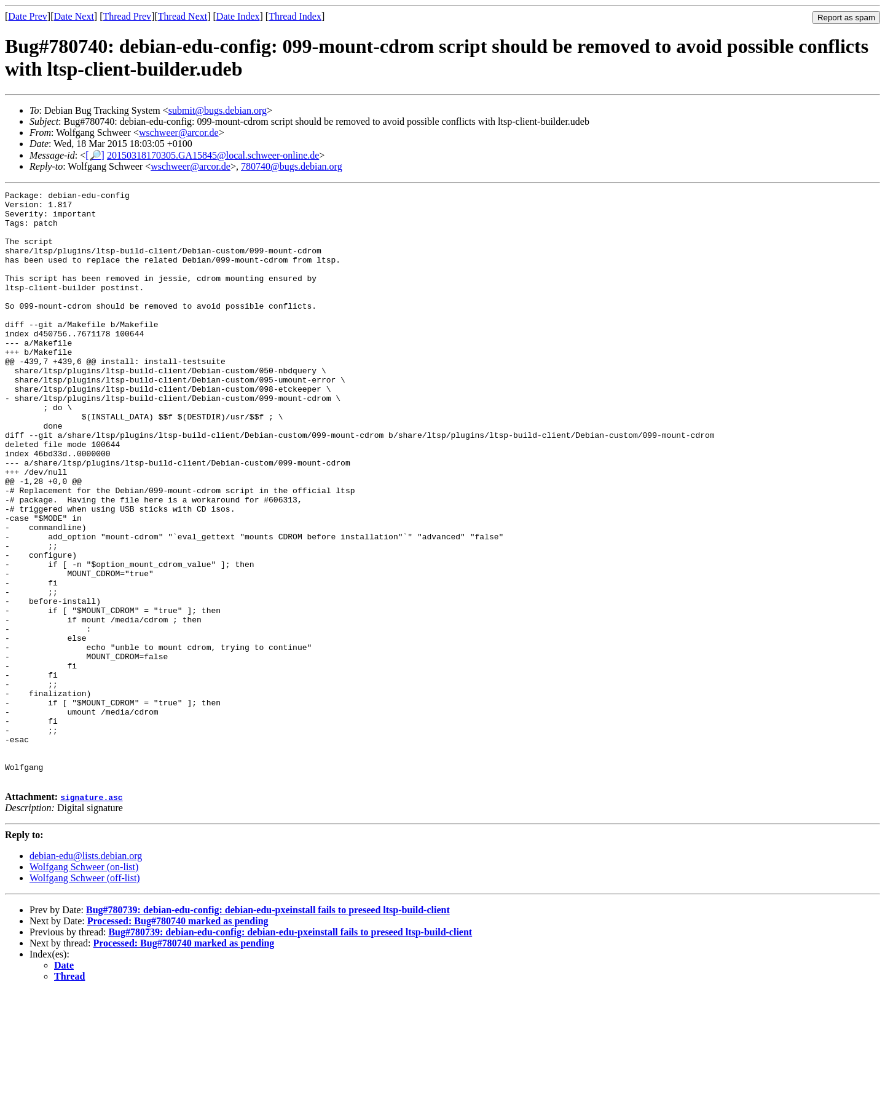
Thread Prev (127, 16)
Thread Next (182, 16)
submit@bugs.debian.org (217, 110)
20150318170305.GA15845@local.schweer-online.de (213, 155)
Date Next (74, 16)
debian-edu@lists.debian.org (86, 974)
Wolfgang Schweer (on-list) (84, 985)
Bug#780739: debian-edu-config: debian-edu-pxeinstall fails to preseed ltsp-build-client (268, 1028)
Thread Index (295, 16)
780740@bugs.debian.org (291, 166)
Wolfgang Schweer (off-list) (85, 996)
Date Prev (27, 16)
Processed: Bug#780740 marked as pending (178, 1039)
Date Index (238, 16)
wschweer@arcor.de (179, 132)
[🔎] (94, 155)
